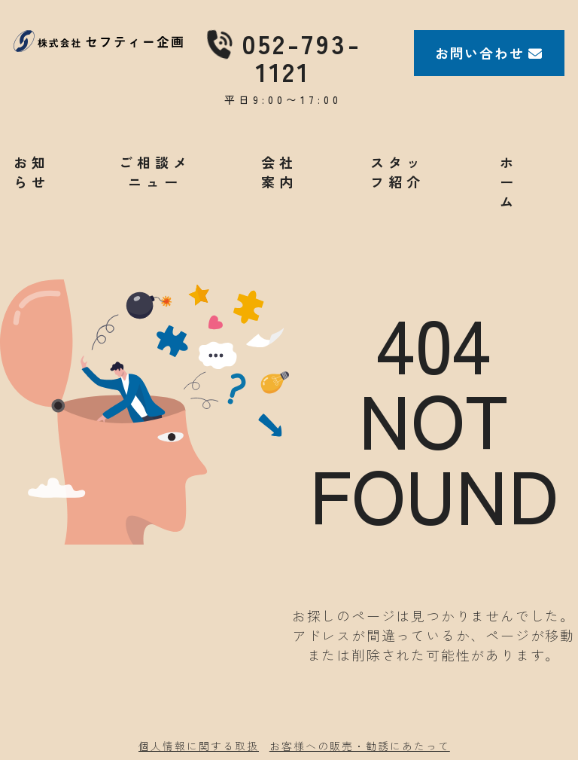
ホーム (509, 181)
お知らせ (32, 171)
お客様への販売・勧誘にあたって (359, 745)
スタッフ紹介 (397, 171)
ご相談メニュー (155, 171)
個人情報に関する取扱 (198, 745)
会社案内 (279, 171)
